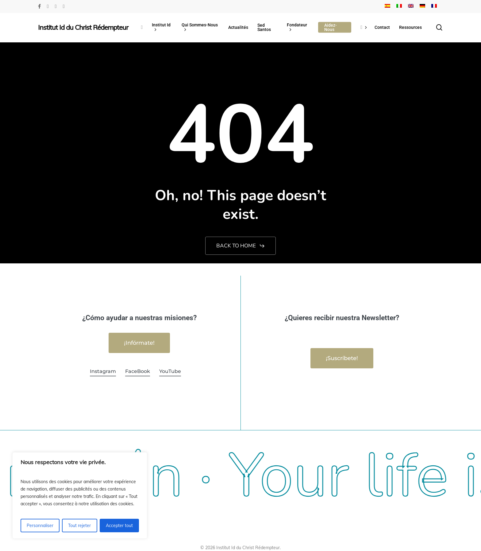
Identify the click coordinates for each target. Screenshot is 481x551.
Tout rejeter (79, 525)
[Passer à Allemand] (422, 6)
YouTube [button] (170, 371)
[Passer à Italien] (399, 6)
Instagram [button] (103, 371)
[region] (79, 495)
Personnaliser (40, 525)
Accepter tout (119, 525)
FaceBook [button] (137, 371)
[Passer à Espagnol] (387, 6)
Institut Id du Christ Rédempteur (83, 27)
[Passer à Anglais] (411, 6)
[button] (240, 246)
